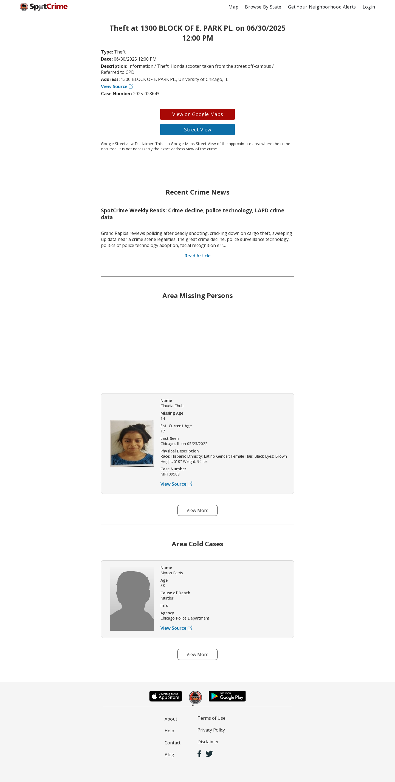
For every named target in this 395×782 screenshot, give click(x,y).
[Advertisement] (197, 350)
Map (233, 7)
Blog (169, 755)
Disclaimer (208, 742)
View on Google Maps (197, 114)
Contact (172, 743)
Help (169, 731)
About (171, 719)
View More (197, 510)
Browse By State (263, 7)
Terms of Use (211, 718)
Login (369, 7)
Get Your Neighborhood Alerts (322, 7)
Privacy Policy (211, 730)
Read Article (198, 256)
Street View (197, 129)
